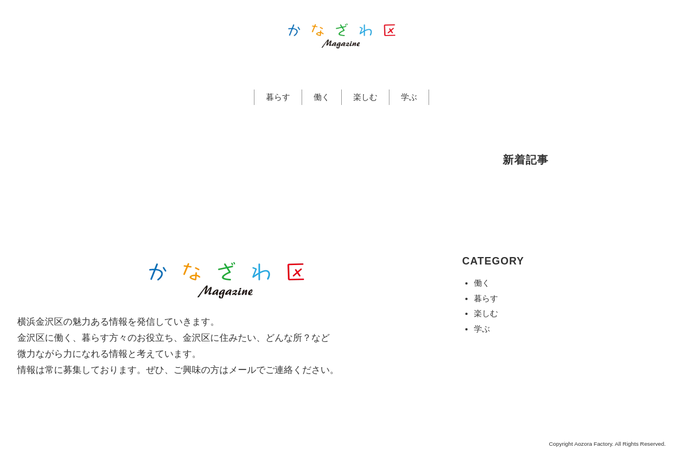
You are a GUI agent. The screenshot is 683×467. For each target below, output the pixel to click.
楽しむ (365, 97)
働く (322, 97)
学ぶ (409, 97)
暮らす (278, 97)
